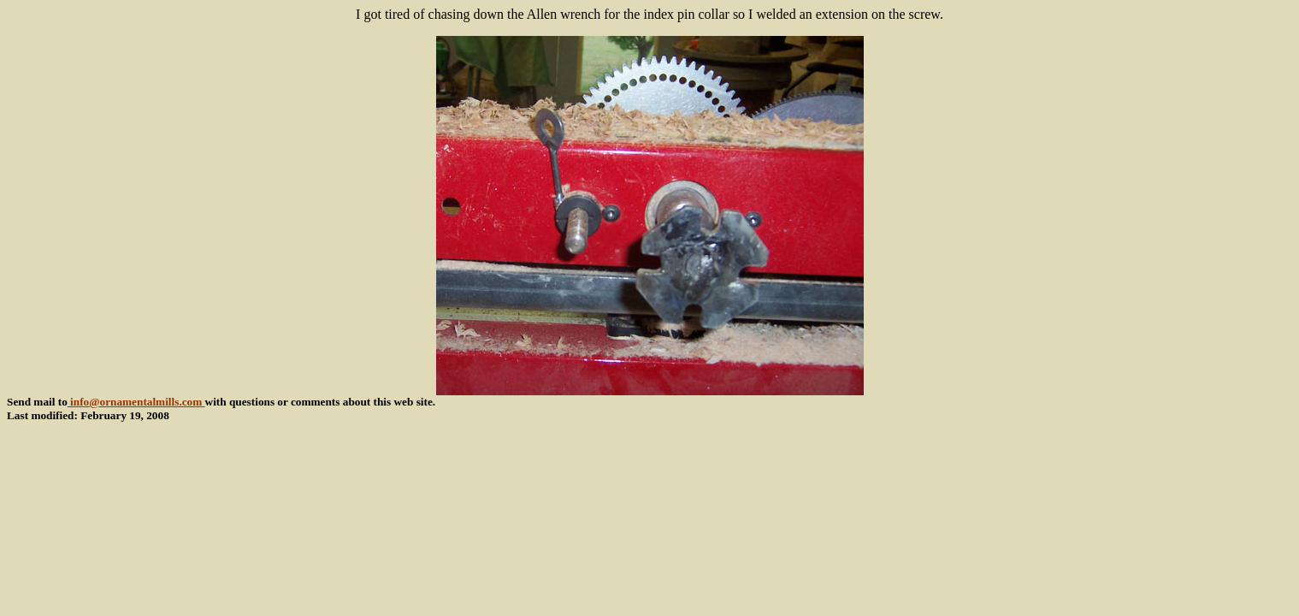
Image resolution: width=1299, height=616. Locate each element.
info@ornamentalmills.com (136, 401)
